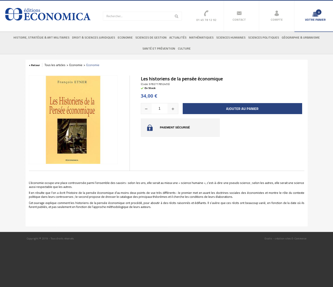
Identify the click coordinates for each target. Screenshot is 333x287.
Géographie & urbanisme (301, 37)
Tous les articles (55, 65)
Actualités (177, 37)
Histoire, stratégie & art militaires (41, 37)
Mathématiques (201, 37)
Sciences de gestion (151, 37)
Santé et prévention (158, 48)
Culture (184, 48)
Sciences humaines (231, 37)
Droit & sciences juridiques (93, 37)
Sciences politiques (263, 37)
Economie (125, 37)
